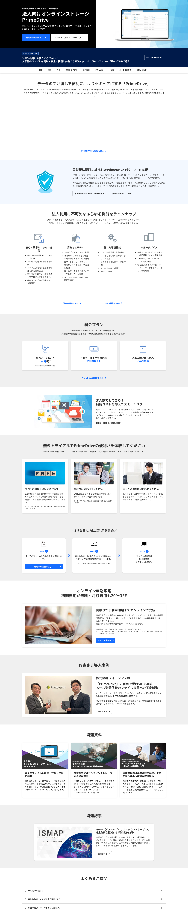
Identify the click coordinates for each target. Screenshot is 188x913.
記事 (113, 70)
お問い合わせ (144, 70)
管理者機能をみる (71, 304)
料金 (57, 70)
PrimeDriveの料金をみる (93, 378)
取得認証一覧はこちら (121, 194)
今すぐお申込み (104, 641)
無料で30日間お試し (34, 37)
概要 (38, 70)
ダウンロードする (154, 57)
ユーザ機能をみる (112, 304)
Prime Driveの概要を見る (92, 151)
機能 (48, 70)
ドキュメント (101, 70)
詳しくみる (103, 712)
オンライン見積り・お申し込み (68, 37)
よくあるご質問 (127, 70)
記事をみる (103, 854)
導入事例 (86, 70)
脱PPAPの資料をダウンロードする (90, 194)
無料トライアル (71, 70)
